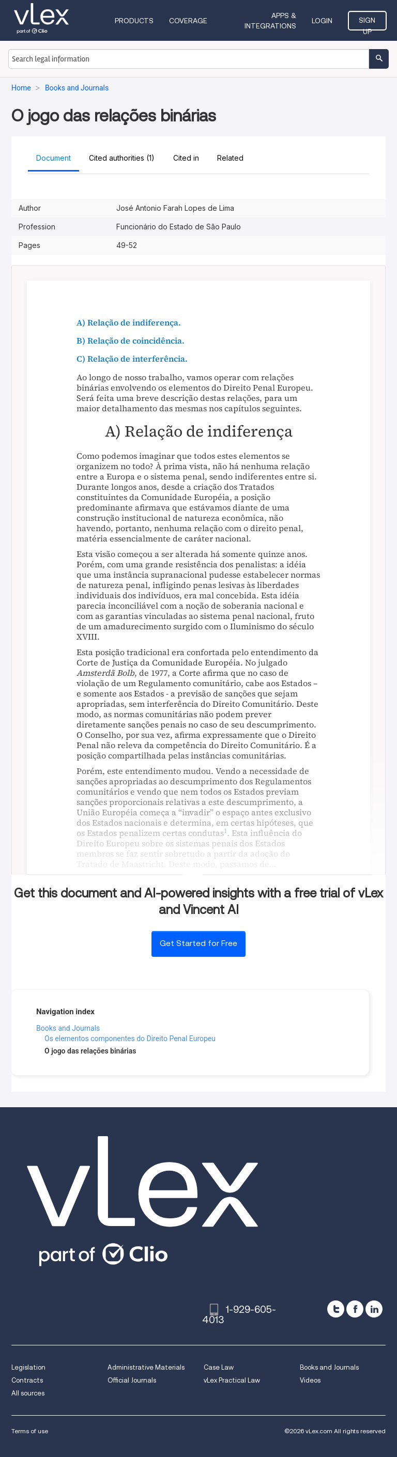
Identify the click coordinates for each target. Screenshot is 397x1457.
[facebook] (354, 1309)
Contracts (27, 1380)
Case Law (219, 1367)
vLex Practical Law (232, 1380)
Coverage (188, 21)
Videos (310, 1380)
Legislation (28, 1367)
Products (134, 21)
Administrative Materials (146, 1367)
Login (322, 21)
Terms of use (29, 1431)
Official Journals (132, 1380)
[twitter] (335, 1309)
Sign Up (367, 23)
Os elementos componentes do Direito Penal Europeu (130, 1038)
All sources (27, 1393)
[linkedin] (374, 1309)
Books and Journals (68, 1028)
